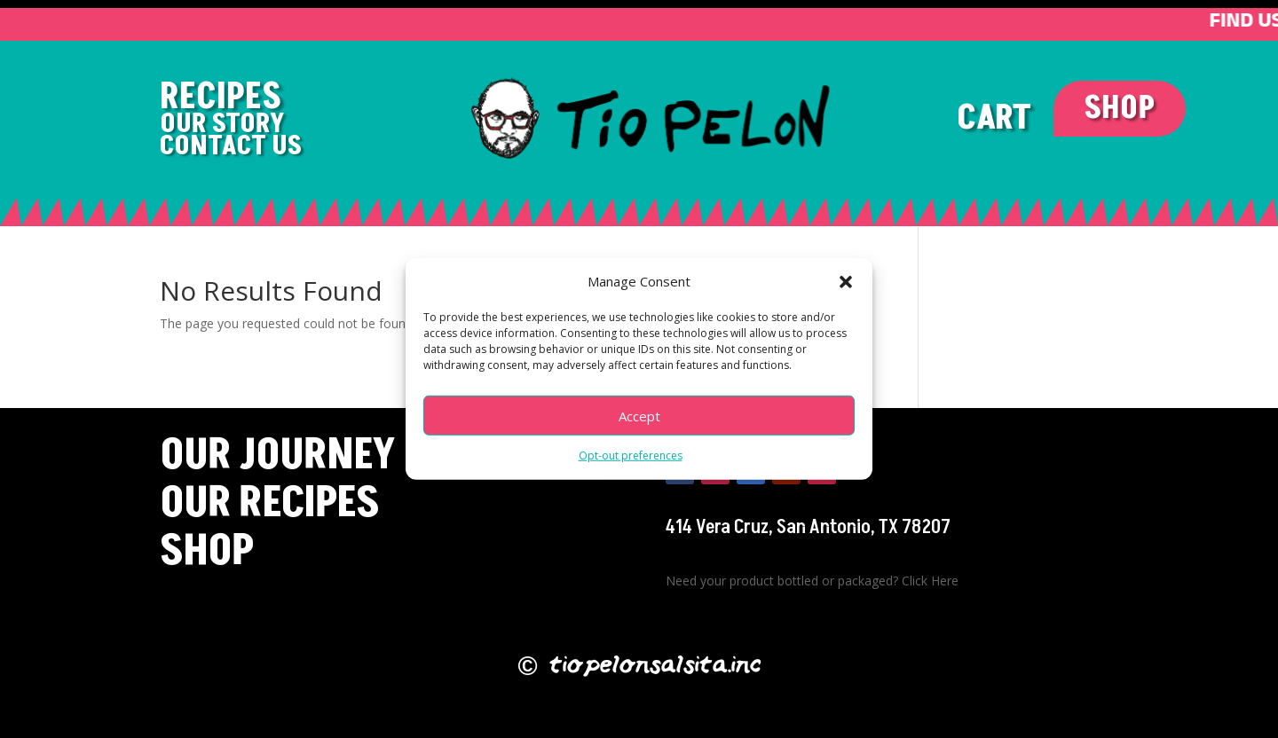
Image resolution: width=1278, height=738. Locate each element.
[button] (846, 286)
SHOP (1120, 108)
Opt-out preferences (630, 460)
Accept (639, 421)
